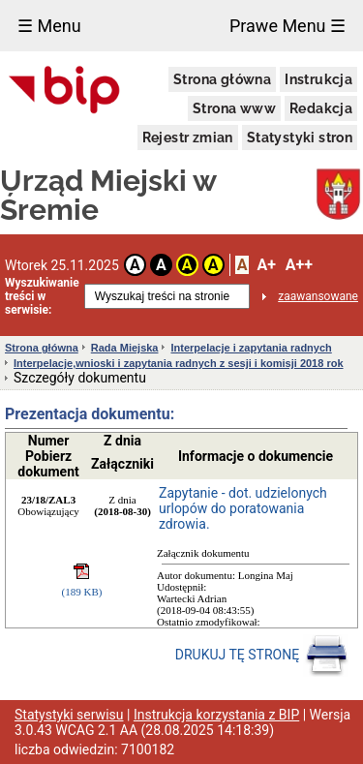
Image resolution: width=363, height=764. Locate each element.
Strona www (234, 108)
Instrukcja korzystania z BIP (216, 714)
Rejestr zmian (187, 137)
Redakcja (320, 108)
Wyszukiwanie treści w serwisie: (42, 296)
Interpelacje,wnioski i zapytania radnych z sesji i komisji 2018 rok (179, 363)
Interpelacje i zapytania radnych (250, 347)
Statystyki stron (299, 137)
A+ (266, 265)
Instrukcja (318, 79)
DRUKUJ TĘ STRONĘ (261, 655)
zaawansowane (318, 296)
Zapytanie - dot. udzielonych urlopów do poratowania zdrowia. (243, 508)
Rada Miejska (125, 347)
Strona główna (222, 79)
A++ (299, 265)
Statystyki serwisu (69, 714)
